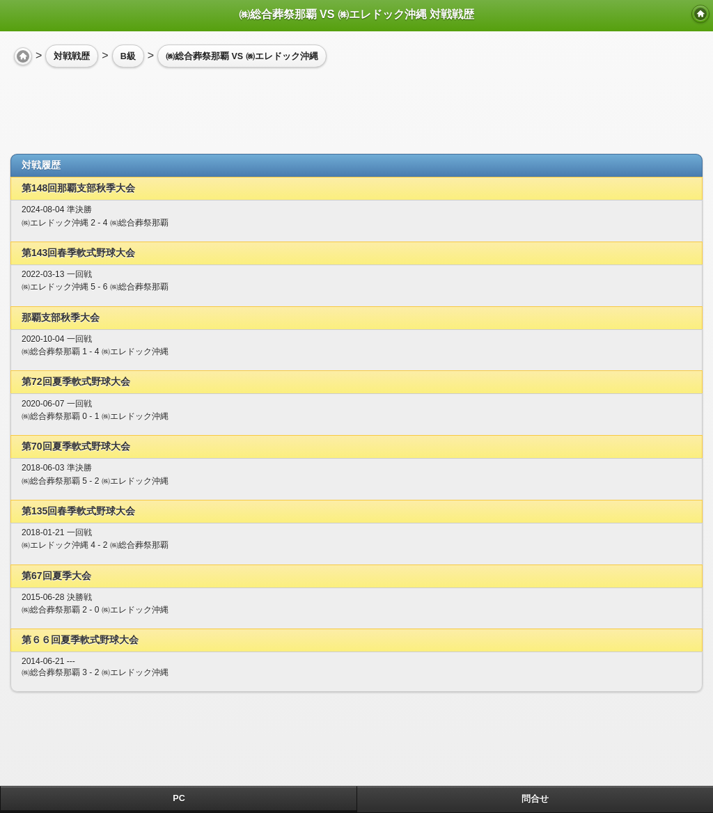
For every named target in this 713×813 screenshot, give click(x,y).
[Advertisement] (121, 105)
